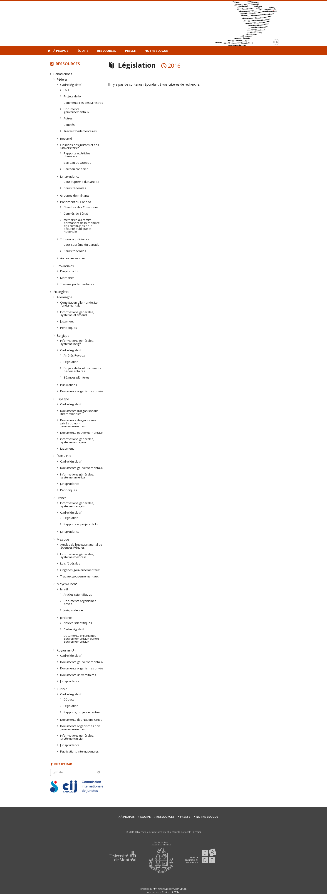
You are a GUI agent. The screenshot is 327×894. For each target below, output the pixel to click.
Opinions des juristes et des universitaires (79, 146)
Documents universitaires (78, 675)
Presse (130, 51)
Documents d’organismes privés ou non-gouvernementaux (78, 423)
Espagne (63, 399)
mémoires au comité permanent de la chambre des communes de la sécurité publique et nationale (82, 226)
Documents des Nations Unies (81, 720)
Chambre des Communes (81, 207)
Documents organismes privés (81, 391)
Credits (197, 832)
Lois (66, 90)
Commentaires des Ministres (83, 103)
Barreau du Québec (77, 163)
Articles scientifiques (78, 594)
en (276, 42)
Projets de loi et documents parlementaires (82, 369)
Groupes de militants (74, 195)
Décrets (69, 699)
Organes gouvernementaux (80, 570)
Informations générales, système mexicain (77, 555)
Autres (68, 118)
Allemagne (64, 297)
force (163, 888)
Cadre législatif (70, 85)
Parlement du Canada (75, 202)
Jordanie (66, 618)
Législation (71, 362)
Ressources (106, 51)
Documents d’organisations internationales (79, 412)
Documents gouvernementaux (76, 110)
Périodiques (68, 328)
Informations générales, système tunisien (77, 736)
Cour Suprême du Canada (81, 245)
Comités (69, 125)
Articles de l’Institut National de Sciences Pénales (81, 546)
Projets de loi (73, 96)
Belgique (63, 335)
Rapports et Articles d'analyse (77, 154)
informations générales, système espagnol (77, 440)
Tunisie (62, 689)
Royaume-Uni (66, 650)
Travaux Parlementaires (80, 131)
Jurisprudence (69, 176)
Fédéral (62, 79)
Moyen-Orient (67, 584)
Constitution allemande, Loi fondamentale (79, 303)
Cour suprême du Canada (81, 182)
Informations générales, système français (77, 504)
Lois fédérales (70, 563)
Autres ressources (73, 258)
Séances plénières (76, 377)
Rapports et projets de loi (81, 524)
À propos (60, 51)
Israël (64, 589)
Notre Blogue (156, 51)
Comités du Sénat (76, 213)
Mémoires (67, 278)
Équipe (82, 51)
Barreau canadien (76, 169)
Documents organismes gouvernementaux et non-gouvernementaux (82, 639)
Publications (68, 385)
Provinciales (65, 266)
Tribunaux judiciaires (74, 239)
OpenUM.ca (179, 888)
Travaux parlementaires (77, 284)
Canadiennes (63, 74)
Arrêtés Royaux (74, 355)
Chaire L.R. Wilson (171, 892)
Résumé (66, 138)
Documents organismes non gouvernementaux (80, 727)
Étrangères (61, 292)
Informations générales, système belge (77, 342)
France (61, 498)
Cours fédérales (75, 188)
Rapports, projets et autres (82, 712)
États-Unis (64, 456)
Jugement (67, 321)
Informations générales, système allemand (77, 313)
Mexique (63, 539)
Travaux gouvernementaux (79, 576)
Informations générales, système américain (77, 475)
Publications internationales (79, 751)
